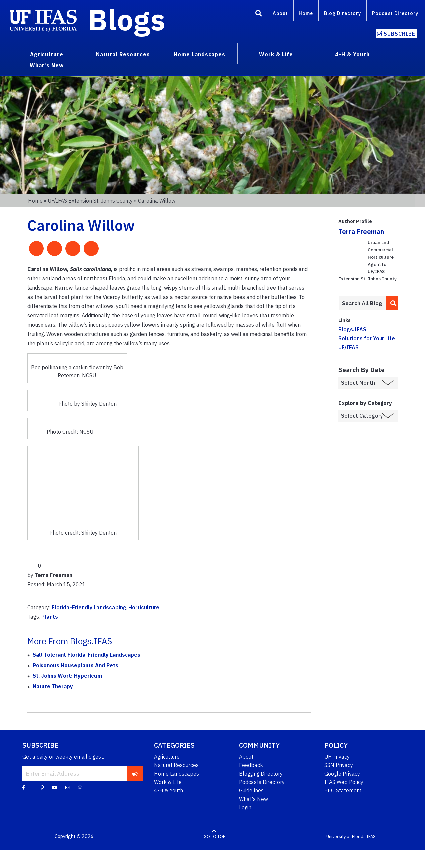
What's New (253, 799)
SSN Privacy (338, 765)
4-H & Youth (168, 790)
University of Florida (346, 836)
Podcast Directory (395, 13)
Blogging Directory (261, 773)
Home (306, 13)
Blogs (127, 19)
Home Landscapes (176, 773)
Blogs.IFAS (352, 329)
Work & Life (168, 782)
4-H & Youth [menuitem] (352, 54)
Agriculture (167, 756)
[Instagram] (80, 787)
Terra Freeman (361, 231)
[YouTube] (54, 787)
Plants (50, 616)
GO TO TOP (214, 836)
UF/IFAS (348, 347)
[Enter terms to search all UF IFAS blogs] (362, 303)
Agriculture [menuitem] (46, 54)
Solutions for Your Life (366, 338)
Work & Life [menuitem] (276, 54)
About (280, 13)
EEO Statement (343, 790)
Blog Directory (342, 13)
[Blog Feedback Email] (67, 787)
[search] (392, 303)
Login (245, 807)
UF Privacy (337, 756)
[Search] (258, 14)
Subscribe (399, 33)
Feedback (251, 765)
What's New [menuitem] (47, 65)
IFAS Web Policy (343, 782)
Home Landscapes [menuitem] (199, 54)
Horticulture (143, 607)
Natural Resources (176, 765)
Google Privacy (342, 773)
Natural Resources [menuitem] (123, 54)
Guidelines (251, 790)
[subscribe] (135, 773)
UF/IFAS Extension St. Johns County (90, 200)
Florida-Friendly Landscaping (89, 607)
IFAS (371, 836)
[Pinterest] (42, 787)
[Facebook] (23, 787)
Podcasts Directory (262, 782)
